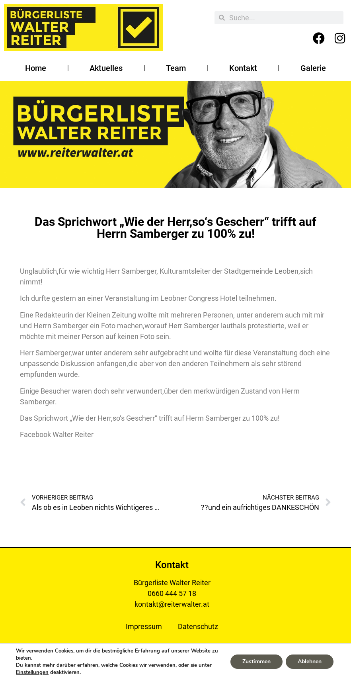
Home (35, 68)
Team (176, 68)
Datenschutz (198, 626)
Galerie (313, 68)
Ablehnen (310, 661)
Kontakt (243, 68)
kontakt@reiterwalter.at (172, 604)
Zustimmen (256, 661)
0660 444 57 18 (172, 593)
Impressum (144, 626)
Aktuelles (106, 68)
